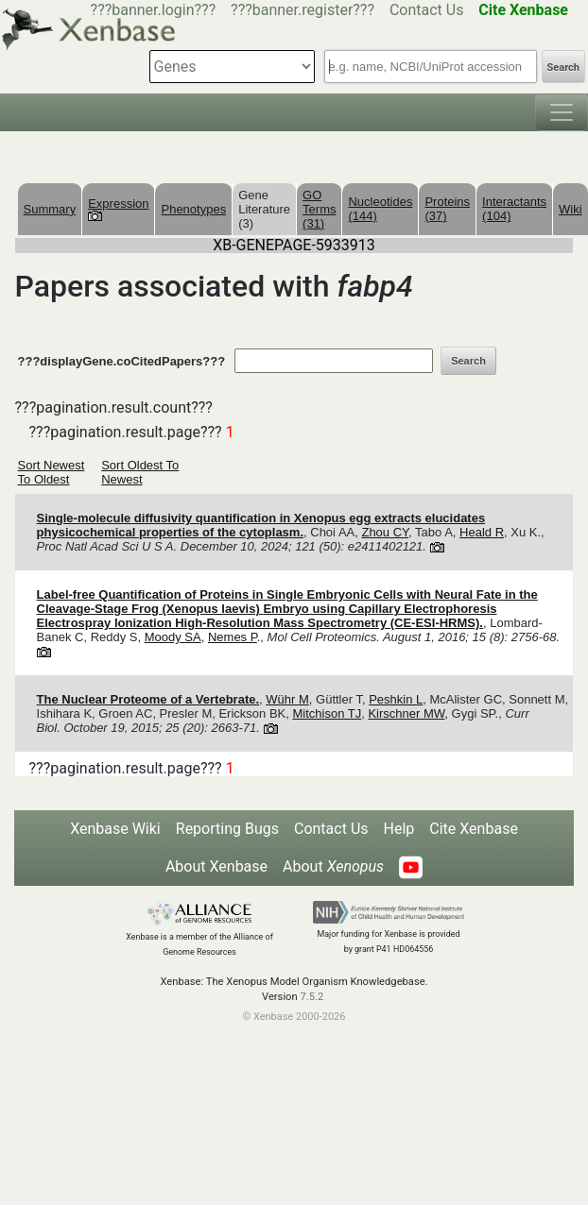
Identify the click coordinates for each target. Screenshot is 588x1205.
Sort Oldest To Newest (140, 472)
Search (563, 67)
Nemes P (232, 637)
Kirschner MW (406, 713)
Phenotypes (193, 209)
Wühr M (287, 699)
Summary (50, 209)
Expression (118, 208)
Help (399, 829)
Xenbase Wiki (115, 829)
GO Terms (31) (319, 209)
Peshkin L (396, 699)
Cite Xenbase (473, 829)
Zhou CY (384, 532)
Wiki (570, 209)
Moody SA (173, 637)
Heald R (481, 532)
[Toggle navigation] (561, 112)
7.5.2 (311, 997)
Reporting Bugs (227, 829)
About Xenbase (216, 866)
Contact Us (426, 10)
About (333, 866)
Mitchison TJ (326, 713)
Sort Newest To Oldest (51, 472)
